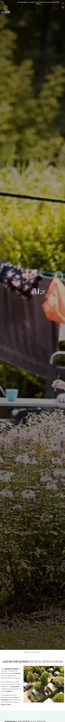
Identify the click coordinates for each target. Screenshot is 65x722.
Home (25, 652)
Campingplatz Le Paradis (11, 669)
